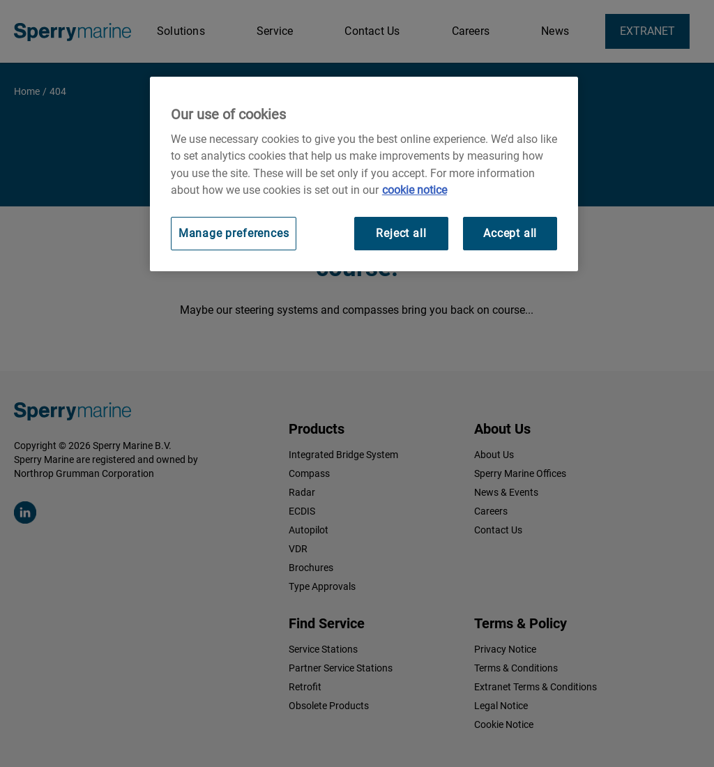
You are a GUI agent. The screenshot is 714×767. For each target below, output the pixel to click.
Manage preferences (233, 233)
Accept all (510, 233)
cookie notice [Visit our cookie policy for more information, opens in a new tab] (414, 190)
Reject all (401, 233)
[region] (364, 174)
